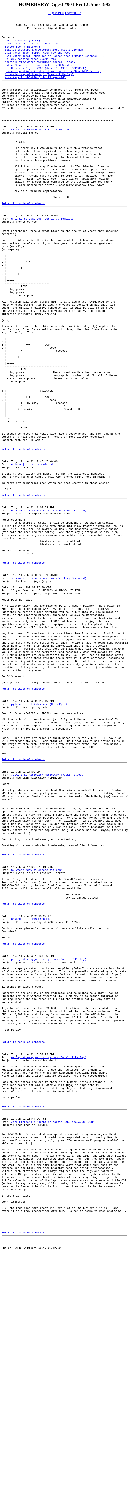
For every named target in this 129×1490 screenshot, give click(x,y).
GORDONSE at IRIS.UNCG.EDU (31, 1093)
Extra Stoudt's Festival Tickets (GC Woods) (38, 75)
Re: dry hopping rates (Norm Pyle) (31, 67)
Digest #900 (56, 13)
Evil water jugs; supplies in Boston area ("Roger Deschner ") (54, 64)
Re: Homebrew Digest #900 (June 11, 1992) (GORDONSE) (45, 78)
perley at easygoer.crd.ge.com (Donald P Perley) (48, 1141)
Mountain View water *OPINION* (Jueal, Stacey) (41, 71)
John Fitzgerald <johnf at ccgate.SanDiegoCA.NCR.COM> (52, 1335)
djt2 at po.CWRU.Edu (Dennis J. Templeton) (44, 257)
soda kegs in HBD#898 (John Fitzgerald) (35, 89)
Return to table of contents (23, 239)
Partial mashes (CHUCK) (22, 45)
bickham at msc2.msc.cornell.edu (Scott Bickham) (48, 606)
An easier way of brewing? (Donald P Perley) (39, 86)
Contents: (9, 41)
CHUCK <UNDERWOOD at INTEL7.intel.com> (40, 151)
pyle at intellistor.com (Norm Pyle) (39, 837)
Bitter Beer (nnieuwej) (22, 52)
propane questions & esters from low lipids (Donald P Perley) (53, 82)
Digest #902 (73, 13)
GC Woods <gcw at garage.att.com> (36, 1035)
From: (6, 151)
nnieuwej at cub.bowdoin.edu (32, 551)
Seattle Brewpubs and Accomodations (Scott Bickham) (45, 56)
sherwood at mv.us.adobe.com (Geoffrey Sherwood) (48, 687)
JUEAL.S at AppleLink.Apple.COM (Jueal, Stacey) (48, 921)
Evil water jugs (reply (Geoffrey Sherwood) (38, 60)
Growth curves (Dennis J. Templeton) (33, 49)
